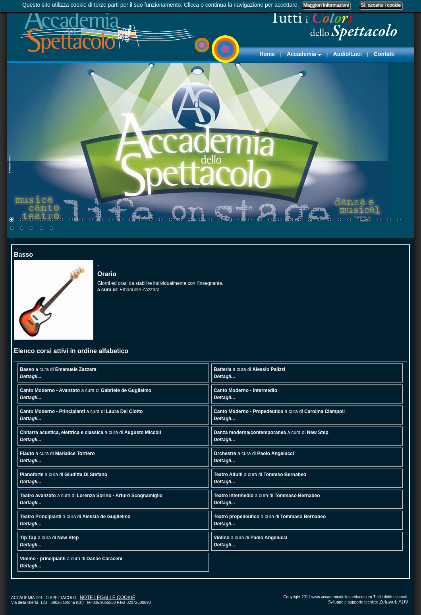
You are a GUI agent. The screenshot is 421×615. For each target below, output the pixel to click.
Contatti (384, 54)
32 (319, 220)
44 (41, 229)
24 (240, 220)
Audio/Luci (347, 54)
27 (269, 220)
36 (359, 220)
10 (101, 220)
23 (230, 220)
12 (120, 220)
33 (329, 220)
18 (180, 220)
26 (259, 220)
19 (190, 220)
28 (279, 220)
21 (210, 220)
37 (369, 220)
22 (220, 220)
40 (398, 220)
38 (379, 220)
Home (267, 54)
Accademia (304, 54)
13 (130, 220)
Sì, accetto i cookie (381, 5)
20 (200, 220)
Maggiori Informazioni (326, 5)
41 (11, 229)
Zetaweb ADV (393, 602)
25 (249, 220)
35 (349, 220)
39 (388, 220)
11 (110, 220)
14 (140, 220)
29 (289, 220)
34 (339, 220)
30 (299, 220)
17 (170, 220)
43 (31, 229)
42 (21, 229)
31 (309, 220)
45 (51, 229)
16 (160, 220)
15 (150, 220)
